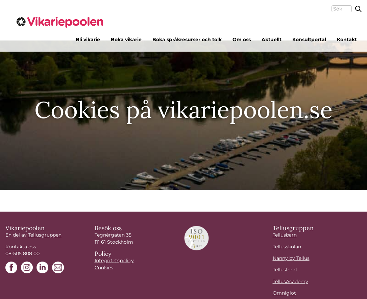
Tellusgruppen (45, 235)
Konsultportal (309, 39)
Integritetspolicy (114, 260)
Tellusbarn (285, 235)
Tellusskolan (287, 247)
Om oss (242, 39)
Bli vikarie (88, 39)
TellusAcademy (290, 281)
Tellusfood (285, 270)
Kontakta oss (20, 247)
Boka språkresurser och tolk (187, 39)
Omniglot (284, 293)
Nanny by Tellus (291, 258)
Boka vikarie (126, 39)
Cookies (104, 268)
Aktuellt (272, 39)
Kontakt (347, 39)
